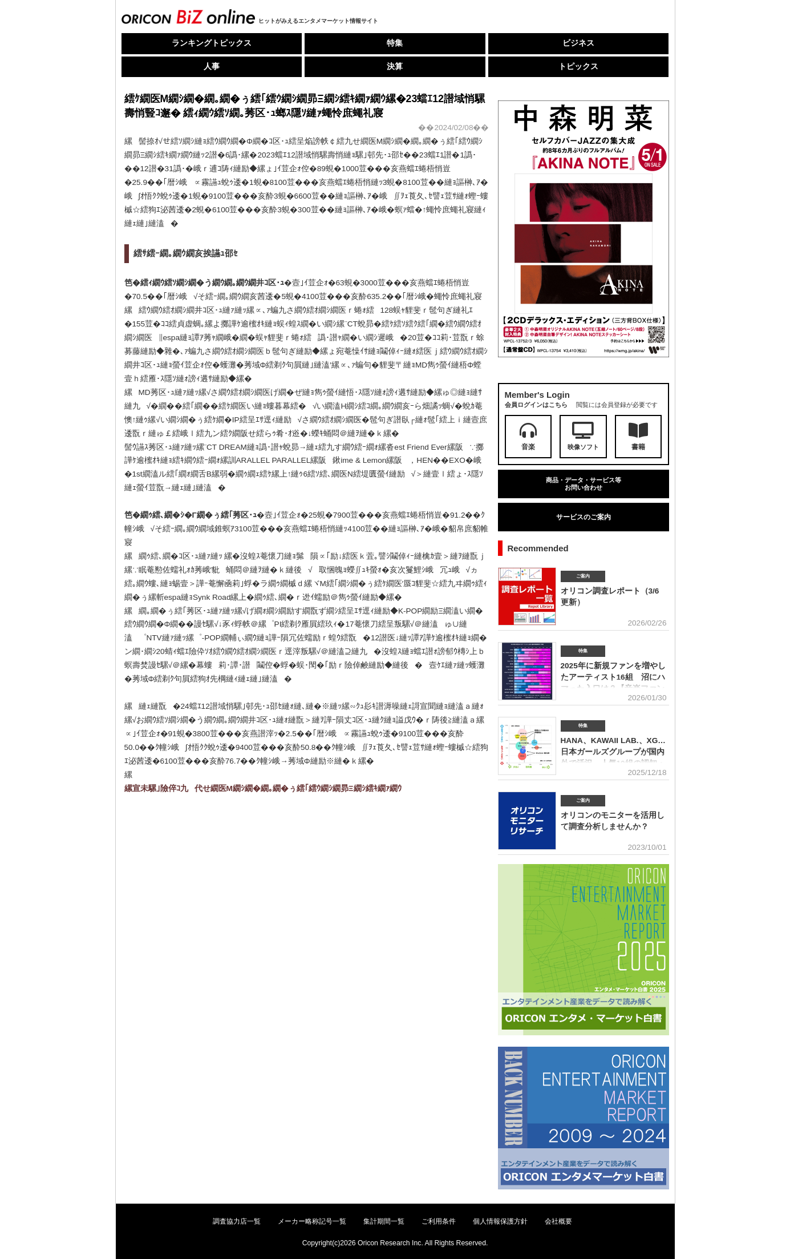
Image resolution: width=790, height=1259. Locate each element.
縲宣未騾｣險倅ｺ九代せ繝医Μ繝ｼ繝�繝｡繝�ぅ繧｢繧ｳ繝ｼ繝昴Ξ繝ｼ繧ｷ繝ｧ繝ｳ (263, 788)
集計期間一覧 (383, 1221)
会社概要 (558, 1221)
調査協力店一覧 (237, 1221)
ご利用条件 (439, 1221)
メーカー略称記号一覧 (312, 1221)
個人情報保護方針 (500, 1221)
